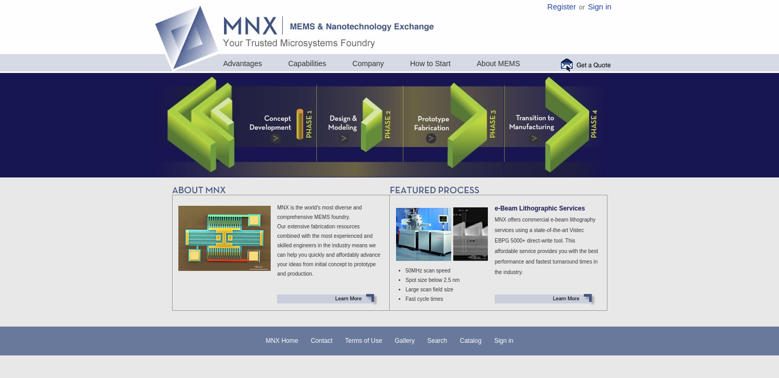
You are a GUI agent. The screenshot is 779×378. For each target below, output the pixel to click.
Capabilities (307, 63)
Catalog (471, 340)
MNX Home (281, 340)
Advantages (242, 63)
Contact (321, 340)
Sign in (600, 7)
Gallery (404, 340)
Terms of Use (363, 340)
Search (437, 340)
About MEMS (498, 63)
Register (561, 7)
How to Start (430, 63)
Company (368, 63)
